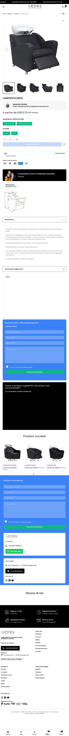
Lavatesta (16, 14)
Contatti (38, 651)
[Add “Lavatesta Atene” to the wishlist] (34, 460)
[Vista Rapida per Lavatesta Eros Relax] (15, 460)
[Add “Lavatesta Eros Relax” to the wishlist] (12, 460)
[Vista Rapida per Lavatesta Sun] (60, 460)
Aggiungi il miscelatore (13, 119)
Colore (6, 129)
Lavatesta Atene (30, 465)
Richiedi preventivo (41, 648)
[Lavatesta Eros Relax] (12, 453)
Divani (3, 683)
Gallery (37, 640)
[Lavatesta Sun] (56, 453)
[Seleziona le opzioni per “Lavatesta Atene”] (31, 460)
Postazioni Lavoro (6, 675)
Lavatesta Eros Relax (9, 465)
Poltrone (3, 669)
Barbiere (38, 669)
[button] (62, 49)
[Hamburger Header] (4, 7)
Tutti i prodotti (5, 686)
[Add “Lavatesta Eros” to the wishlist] (64, 144)
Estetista (38, 672)
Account (38, 637)
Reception (4, 678)
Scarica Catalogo (40, 645)
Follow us (5, 693)
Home (4, 14)
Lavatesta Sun (51, 465)
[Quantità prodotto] (10, 139)
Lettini (3, 681)
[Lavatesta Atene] (34, 453)
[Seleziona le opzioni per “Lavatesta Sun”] (53, 460)
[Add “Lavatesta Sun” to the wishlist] (56, 460)
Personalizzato (39, 678)
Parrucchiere (39, 675)
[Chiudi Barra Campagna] (66, 2)
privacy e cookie (27, 367)
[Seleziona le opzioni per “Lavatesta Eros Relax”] (9, 460)
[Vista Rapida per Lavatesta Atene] (37, 460)
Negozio (9, 14)
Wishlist (37, 642)
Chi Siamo (38, 634)
